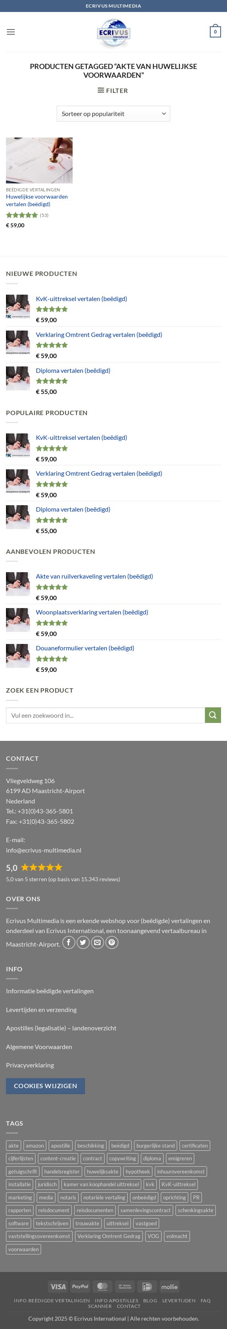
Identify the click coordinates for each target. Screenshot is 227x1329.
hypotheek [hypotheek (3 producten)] (138, 1171)
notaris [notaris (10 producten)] (68, 1197)
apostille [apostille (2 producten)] (60, 1145)
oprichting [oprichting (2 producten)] (174, 1197)
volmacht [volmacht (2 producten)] (177, 1236)
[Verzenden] (213, 715)
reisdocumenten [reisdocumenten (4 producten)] (95, 1210)
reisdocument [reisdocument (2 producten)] (53, 1210)
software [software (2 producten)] (18, 1223)
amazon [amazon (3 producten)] (35, 1145)
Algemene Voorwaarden (39, 1046)
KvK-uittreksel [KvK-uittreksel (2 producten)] (178, 1184)
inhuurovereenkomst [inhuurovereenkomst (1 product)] (181, 1171)
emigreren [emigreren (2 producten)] (180, 1158)
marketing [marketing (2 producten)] (20, 1197)
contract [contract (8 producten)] (92, 1158)
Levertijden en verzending (41, 1009)
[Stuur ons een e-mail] (97, 942)
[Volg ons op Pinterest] (111, 942)
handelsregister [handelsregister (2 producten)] (62, 1171)
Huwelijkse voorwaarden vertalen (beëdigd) (37, 200)
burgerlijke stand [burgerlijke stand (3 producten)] (155, 1145)
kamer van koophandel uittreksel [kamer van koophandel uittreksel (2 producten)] (101, 1184)
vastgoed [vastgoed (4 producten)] (146, 1223)
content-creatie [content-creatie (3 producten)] (58, 1158)
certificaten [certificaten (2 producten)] (195, 1145)
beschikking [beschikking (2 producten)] (90, 1145)
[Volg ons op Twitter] (83, 942)
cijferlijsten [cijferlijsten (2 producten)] (20, 1158)
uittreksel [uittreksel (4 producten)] (117, 1223)
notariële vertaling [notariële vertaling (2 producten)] (104, 1197)
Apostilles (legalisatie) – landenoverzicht (61, 1028)
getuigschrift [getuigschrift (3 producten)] (22, 1171)
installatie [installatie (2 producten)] (19, 1184)
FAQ (206, 1300)
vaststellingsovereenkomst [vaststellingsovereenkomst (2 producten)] (39, 1236)
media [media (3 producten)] (46, 1197)
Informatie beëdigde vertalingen (50, 990)
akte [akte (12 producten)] (13, 1145)
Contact (129, 1306)
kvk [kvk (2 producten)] (150, 1184)
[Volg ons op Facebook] (68, 942)
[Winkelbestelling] (113, 114)
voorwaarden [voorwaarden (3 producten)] (23, 1249)
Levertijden (179, 1300)
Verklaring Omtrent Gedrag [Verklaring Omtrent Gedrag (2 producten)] (108, 1236)
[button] (11, 31)
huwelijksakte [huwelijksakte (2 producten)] (102, 1171)
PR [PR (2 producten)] (196, 1197)
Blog (150, 1300)
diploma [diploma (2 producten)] (152, 1158)
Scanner (100, 1306)
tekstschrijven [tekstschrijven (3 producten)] (52, 1223)
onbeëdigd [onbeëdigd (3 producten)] (144, 1197)
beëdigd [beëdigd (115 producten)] (120, 1145)
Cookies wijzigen (45, 1085)
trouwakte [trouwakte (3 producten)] (87, 1223)
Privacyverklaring (30, 1065)
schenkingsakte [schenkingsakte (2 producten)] (195, 1210)
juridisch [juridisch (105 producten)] (47, 1184)
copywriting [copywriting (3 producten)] (122, 1158)
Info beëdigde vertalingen (52, 1300)
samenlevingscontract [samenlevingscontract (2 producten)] (145, 1210)
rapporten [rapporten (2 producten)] (19, 1210)
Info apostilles (116, 1300)
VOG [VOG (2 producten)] (153, 1236)
